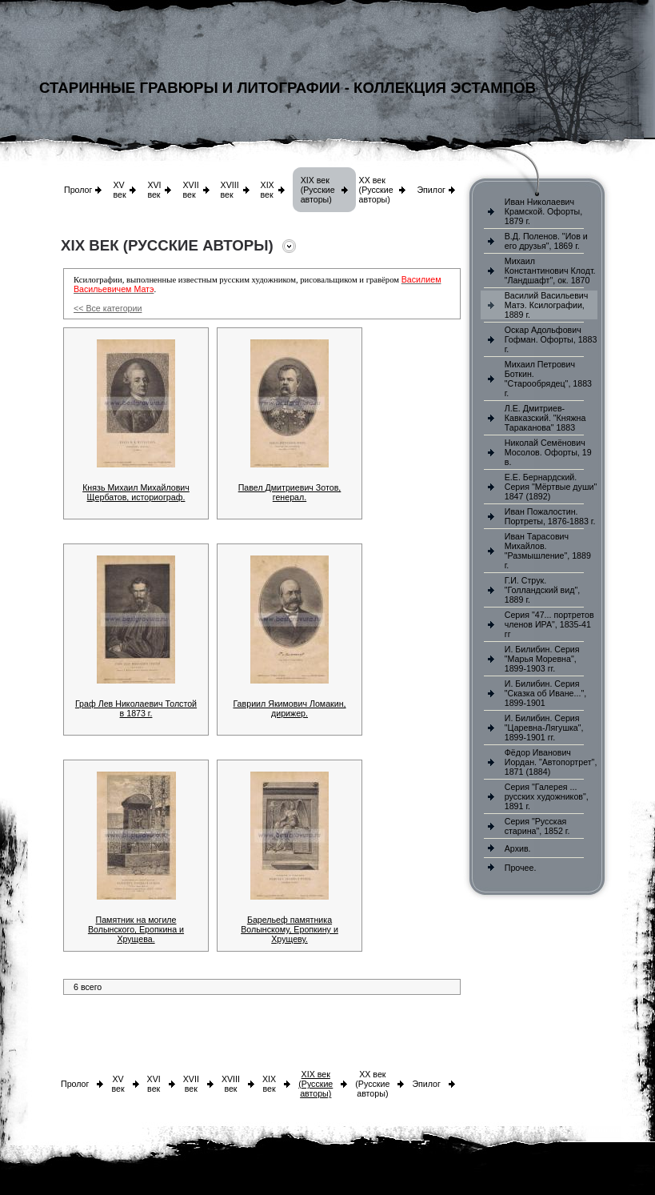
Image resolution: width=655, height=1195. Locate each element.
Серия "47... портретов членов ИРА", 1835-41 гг (549, 624)
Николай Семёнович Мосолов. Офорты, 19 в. (548, 452)
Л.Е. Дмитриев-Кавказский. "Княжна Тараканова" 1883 (545, 417)
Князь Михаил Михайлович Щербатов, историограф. (136, 492)
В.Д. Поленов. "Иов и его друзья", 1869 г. (546, 241)
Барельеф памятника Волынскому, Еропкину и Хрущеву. (289, 929)
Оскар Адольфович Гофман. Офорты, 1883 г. (551, 339)
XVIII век (230, 189)
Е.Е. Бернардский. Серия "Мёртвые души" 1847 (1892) (551, 486)
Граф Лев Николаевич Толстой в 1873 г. (136, 708)
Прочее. (521, 867)
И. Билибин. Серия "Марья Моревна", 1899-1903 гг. (542, 658)
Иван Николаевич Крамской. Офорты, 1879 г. (543, 211)
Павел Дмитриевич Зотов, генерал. (289, 492)
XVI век (154, 189)
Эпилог (431, 189)
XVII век (190, 189)
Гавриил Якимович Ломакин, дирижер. (289, 708)
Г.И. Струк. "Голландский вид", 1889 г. (542, 589)
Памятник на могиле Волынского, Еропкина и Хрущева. (136, 929)
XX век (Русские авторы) (376, 189)
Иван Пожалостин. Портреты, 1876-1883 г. (550, 516)
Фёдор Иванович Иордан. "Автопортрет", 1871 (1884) (551, 762)
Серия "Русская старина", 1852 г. (537, 826)
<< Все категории (108, 308)
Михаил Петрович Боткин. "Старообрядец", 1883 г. (548, 378)
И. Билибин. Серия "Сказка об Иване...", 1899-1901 (545, 693)
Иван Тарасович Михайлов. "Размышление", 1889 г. (548, 550)
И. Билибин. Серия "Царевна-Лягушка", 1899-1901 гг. (544, 727)
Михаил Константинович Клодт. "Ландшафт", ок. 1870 (550, 270)
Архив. (518, 848)
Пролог (78, 189)
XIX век (267, 189)
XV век (119, 189)
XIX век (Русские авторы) (318, 189)
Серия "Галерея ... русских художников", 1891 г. (547, 796)
